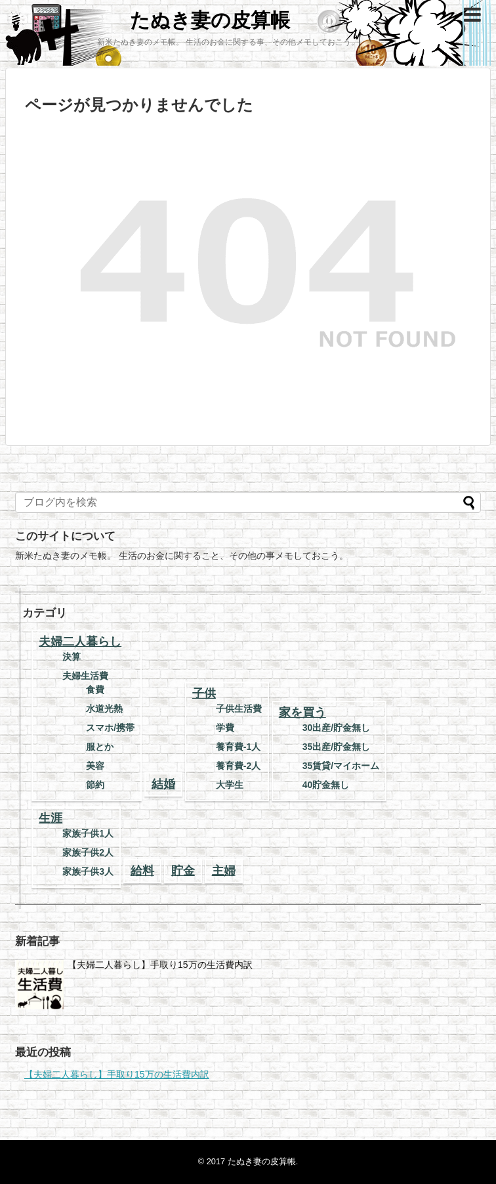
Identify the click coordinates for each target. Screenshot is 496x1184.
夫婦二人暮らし (80, 641)
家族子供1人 (88, 833)
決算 (71, 656)
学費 (225, 727)
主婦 (224, 870)
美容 (95, 765)
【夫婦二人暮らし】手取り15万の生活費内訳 (160, 964)
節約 (95, 784)
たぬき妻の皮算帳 (210, 20)
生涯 (50, 818)
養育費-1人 (238, 746)
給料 (142, 870)
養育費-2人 (238, 765)
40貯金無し (326, 784)
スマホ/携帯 (110, 727)
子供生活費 (239, 708)
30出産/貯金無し (336, 727)
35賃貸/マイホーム (340, 765)
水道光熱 (104, 708)
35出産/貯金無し (336, 746)
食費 (95, 689)
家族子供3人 (88, 871)
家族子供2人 (88, 852)
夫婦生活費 (85, 675)
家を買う (302, 712)
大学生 (229, 784)
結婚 (163, 784)
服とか (100, 746)
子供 (204, 693)
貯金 (183, 870)
